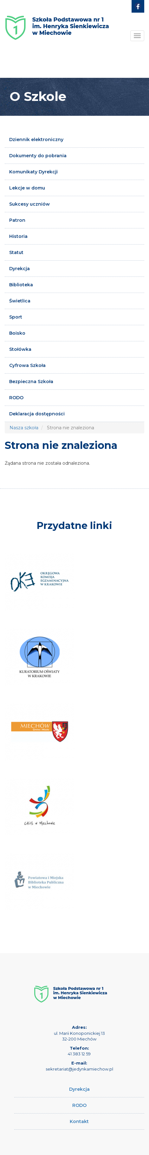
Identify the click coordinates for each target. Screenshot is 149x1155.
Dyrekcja (19, 268)
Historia (18, 236)
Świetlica (19, 301)
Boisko (17, 333)
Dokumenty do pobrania (38, 155)
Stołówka (20, 349)
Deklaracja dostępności (37, 414)
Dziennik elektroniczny (36, 139)
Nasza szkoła (24, 428)
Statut (16, 252)
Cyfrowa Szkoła (27, 365)
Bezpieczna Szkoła (31, 381)
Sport (15, 317)
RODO (16, 398)
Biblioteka (21, 285)
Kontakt (79, 1121)
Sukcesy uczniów (29, 204)
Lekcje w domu (27, 188)
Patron (17, 220)
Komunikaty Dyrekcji (33, 172)
